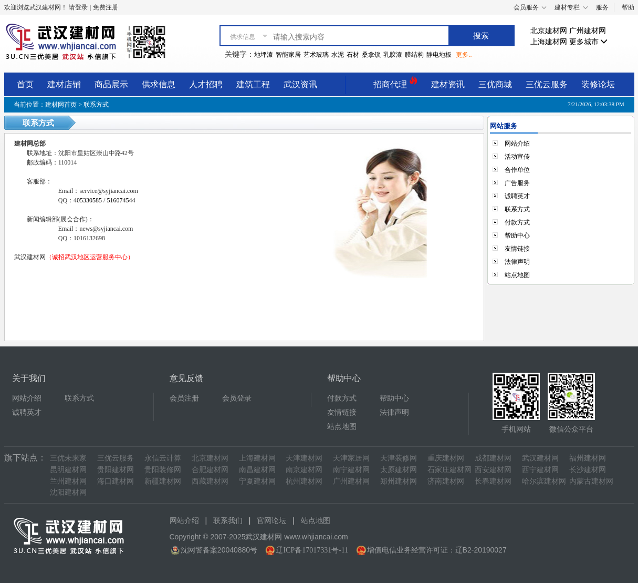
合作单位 (517, 169)
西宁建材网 (540, 470)
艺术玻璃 (316, 54)
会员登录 (237, 398)
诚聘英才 (517, 196)
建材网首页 (61, 104)
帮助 (628, 7)
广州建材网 (587, 31)
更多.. (464, 54)
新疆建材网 (162, 481)
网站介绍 (517, 143)
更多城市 (588, 42)
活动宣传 (517, 156)
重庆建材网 (445, 458)
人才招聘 (206, 84)
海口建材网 (115, 481)
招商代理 (395, 83)
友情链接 (517, 248)
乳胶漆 (392, 54)
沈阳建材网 (68, 492)
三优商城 (495, 84)
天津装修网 (398, 458)
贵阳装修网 (162, 470)
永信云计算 (162, 458)
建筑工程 (253, 84)
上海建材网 (548, 42)
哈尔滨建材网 (544, 481)
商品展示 (111, 84)
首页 (25, 84)
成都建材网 (493, 458)
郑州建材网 (398, 481)
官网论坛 (271, 521)
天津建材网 (304, 458)
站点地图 (517, 275)
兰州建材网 (68, 481)
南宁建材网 (351, 470)
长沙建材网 (587, 470)
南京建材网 (304, 470)
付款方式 (517, 222)
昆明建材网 (68, 470)
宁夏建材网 (257, 481)
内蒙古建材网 (591, 481)
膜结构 (414, 54)
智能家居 (288, 54)
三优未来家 (68, 458)
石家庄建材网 (449, 470)
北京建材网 (548, 31)
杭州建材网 (304, 481)
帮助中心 (517, 235)
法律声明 (517, 261)
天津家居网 (351, 458)
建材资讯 (448, 84)
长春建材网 (493, 481)
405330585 (88, 200)
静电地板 (439, 54)
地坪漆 (263, 54)
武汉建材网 (540, 458)
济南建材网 (445, 481)
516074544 (121, 200)
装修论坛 (598, 84)
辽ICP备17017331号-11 (312, 550)
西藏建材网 (210, 481)
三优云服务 (547, 84)
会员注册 (184, 398)
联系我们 (228, 521)
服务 (602, 7)
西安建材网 (493, 470)
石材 (353, 54)
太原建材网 (398, 470)
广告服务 (517, 183)
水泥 (337, 54)
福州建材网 (587, 458)
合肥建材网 (210, 470)
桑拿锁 (371, 54)
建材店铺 (64, 84)
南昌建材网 (257, 470)
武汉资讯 (300, 84)
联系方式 (517, 209)
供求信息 (158, 84)
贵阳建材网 (115, 470)
